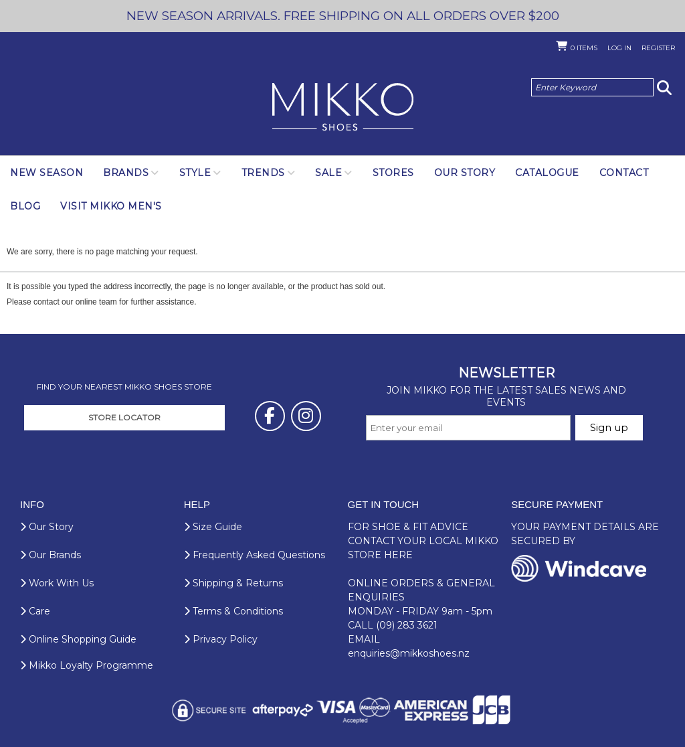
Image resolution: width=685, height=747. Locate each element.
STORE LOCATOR (124, 417)
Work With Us (57, 583)
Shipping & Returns (233, 583)
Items (584, 48)
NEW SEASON (46, 173)
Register (658, 48)
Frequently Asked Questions (254, 555)
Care (35, 611)
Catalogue (547, 173)
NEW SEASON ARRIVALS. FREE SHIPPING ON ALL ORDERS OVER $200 (342, 15)
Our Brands (50, 555)
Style (195, 173)
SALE (328, 173)
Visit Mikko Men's (111, 206)
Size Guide (213, 527)
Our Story (465, 173)
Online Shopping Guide (78, 639)
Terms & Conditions (233, 611)
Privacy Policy (221, 639)
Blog (25, 206)
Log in (619, 48)
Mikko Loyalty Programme (86, 665)
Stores (393, 173)
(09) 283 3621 (406, 625)
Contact (624, 173)
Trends (263, 173)
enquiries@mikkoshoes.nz (409, 653)
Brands (126, 173)
